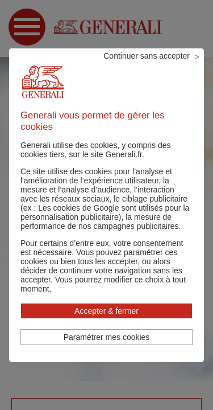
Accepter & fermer (106, 310)
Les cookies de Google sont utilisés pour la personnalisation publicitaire (104, 212)
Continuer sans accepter (146, 55)
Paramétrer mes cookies (107, 337)
